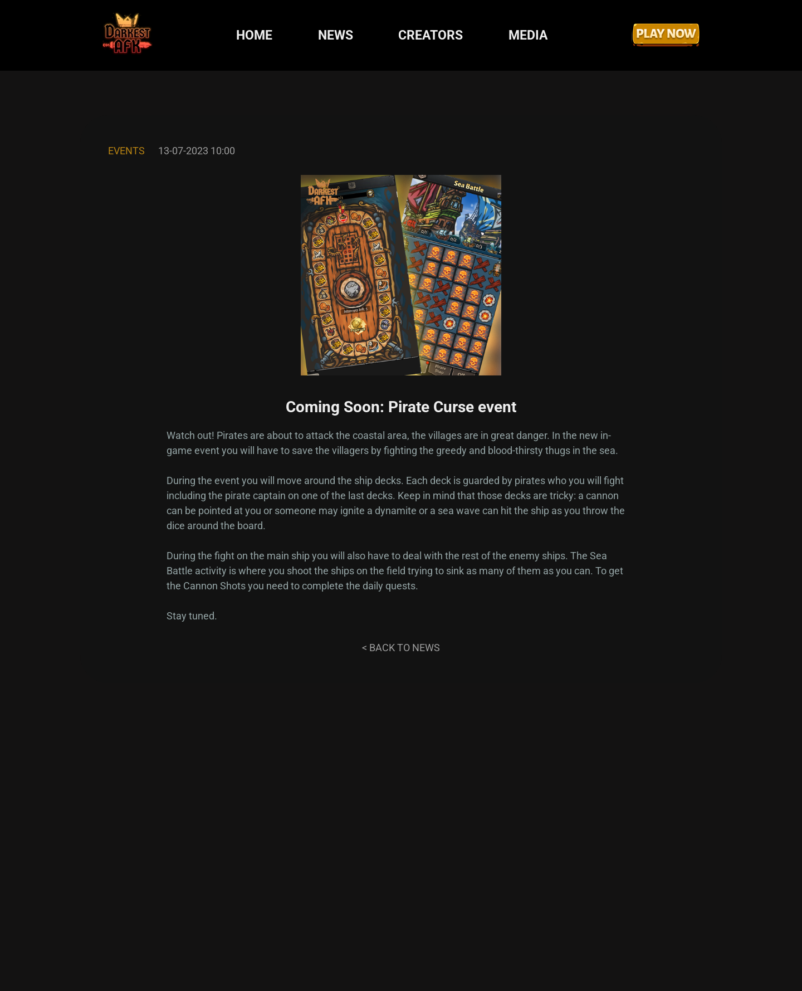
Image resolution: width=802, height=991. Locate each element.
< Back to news (401, 647)
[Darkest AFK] (127, 35)
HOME (254, 35)
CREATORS (430, 35)
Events (126, 151)
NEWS (335, 35)
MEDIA (527, 35)
